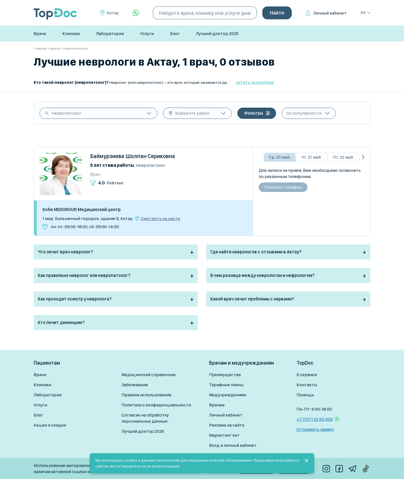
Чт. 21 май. (311, 157)
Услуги (147, 33)
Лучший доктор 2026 (217, 33)
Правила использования (146, 394)
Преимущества (225, 374)
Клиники (71, 33)
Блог (175, 33)
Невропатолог (66, 113)
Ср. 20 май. (279, 157)
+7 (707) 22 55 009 (315, 419)
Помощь (305, 394)
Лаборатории (110, 33)
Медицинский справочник (148, 374)
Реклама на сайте (226, 425)
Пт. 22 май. (343, 157)
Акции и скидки (50, 425)
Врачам (216, 405)
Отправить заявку (315, 429)
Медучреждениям (227, 394)
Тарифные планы (226, 384)
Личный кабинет (329, 13)
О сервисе (307, 374)
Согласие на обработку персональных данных (145, 418)
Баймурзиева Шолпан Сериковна (132, 156)
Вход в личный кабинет (233, 445)
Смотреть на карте (160, 218)
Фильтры (253, 113)
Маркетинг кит (224, 435)
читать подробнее (255, 82)
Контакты (307, 384)
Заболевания (134, 384)
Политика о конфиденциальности (156, 405)
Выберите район (192, 113)
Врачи (39, 33)
